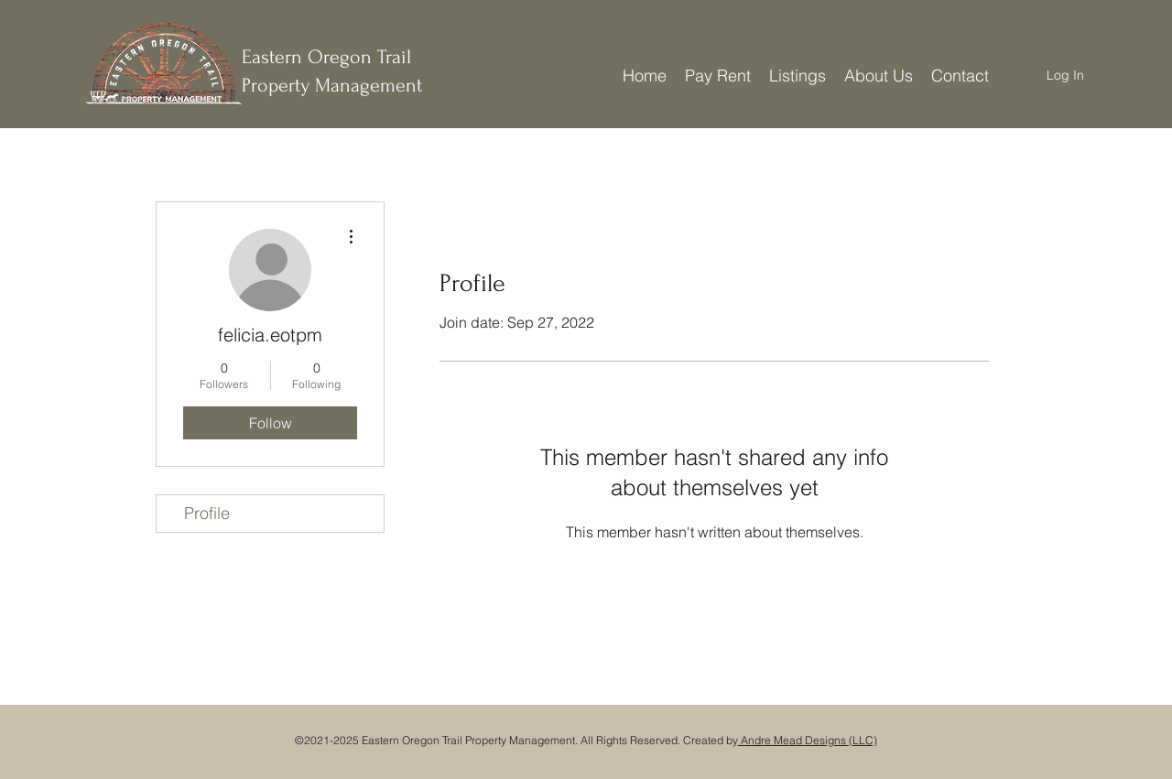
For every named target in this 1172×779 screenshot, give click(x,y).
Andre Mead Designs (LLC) (807, 740)
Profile (207, 513)
